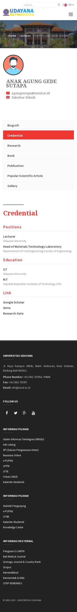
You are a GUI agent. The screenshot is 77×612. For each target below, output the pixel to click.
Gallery (12, 186)
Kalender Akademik (13, 482)
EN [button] (69, 5)
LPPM (6, 466)
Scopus (7, 567)
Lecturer (25, 35)
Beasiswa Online (12, 455)
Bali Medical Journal (14, 556)
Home (12, 35)
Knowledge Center (13, 527)
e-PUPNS (8, 460)
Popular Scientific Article (25, 176)
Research (14, 145)
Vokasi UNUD (10, 476)
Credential (15, 135)
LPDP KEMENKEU (12, 583)
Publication (15, 166)
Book (11, 156)
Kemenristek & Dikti (13, 578)
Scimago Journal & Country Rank (22, 562)
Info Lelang (9, 444)
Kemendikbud (10, 572)
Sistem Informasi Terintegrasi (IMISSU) (23, 439)
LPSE (6, 471)
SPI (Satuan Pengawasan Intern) (21, 450)
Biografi (13, 125)
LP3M (6, 516)
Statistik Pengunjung (14, 506)
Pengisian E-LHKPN (13, 551)
